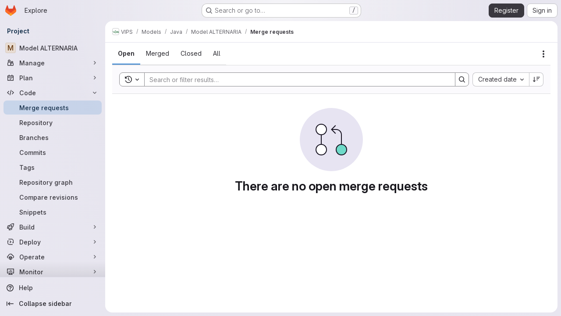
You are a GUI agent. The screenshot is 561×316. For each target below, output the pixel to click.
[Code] (53, 93)
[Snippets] (53, 212)
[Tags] (53, 167)
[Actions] (543, 54)
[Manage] (53, 63)
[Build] (53, 227)
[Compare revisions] (53, 197)
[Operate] (53, 257)
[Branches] (53, 137)
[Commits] (53, 152)
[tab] (126, 54)
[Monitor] (53, 272)
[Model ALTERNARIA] (53, 48)
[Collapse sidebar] (53, 304)
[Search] (295, 79)
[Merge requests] (53, 108)
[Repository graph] (53, 182)
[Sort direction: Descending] (536, 79)
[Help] (53, 288)
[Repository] (53, 122)
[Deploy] (53, 242)
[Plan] (53, 78)
